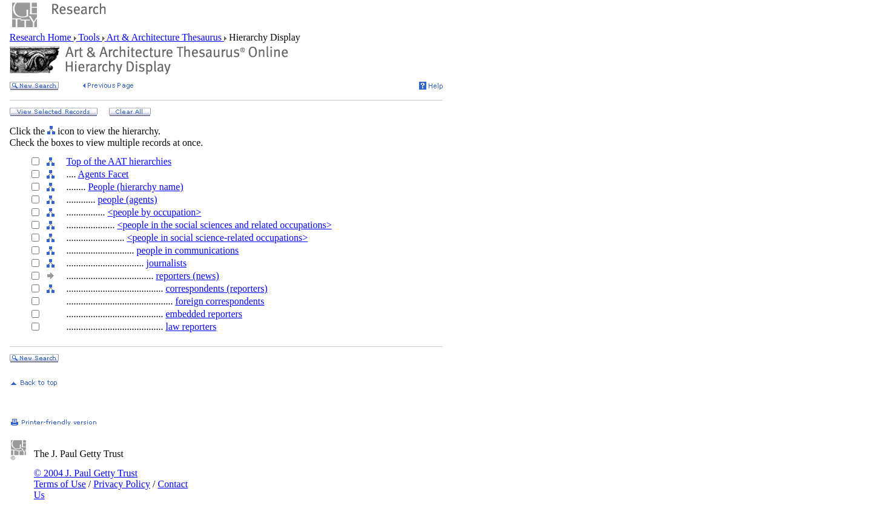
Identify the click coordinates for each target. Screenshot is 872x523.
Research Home (42, 37)
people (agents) (127, 199)
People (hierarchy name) (135, 187)
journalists (166, 263)
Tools (89, 37)
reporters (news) (187, 276)
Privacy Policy (121, 484)
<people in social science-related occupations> (217, 237)
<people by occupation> (154, 212)
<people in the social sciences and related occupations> (224, 225)
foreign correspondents (219, 301)
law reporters (190, 326)
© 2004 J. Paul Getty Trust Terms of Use (85, 478)
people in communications (187, 250)
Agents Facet (103, 174)
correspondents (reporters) (216, 288)
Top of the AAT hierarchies (118, 161)
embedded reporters (203, 314)
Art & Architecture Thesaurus (164, 37)
